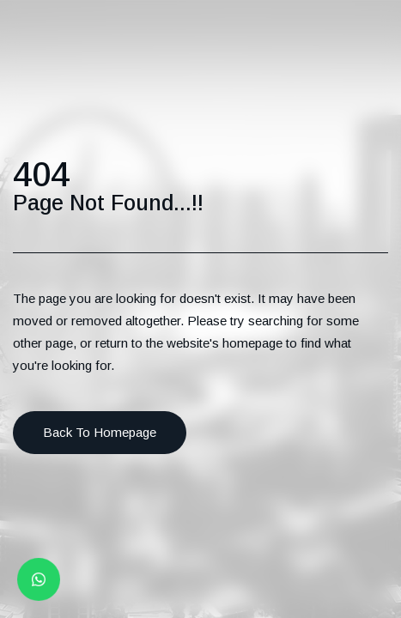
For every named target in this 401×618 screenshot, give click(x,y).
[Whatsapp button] (39, 580)
